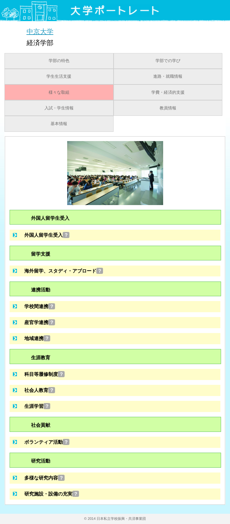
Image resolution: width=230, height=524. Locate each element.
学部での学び (167, 61)
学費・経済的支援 (168, 92)
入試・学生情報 (59, 108)
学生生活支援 (58, 76)
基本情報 (59, 124)
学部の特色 (59, 61)
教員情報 (168, 108)
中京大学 (40, 31)
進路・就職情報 (167, 76)
